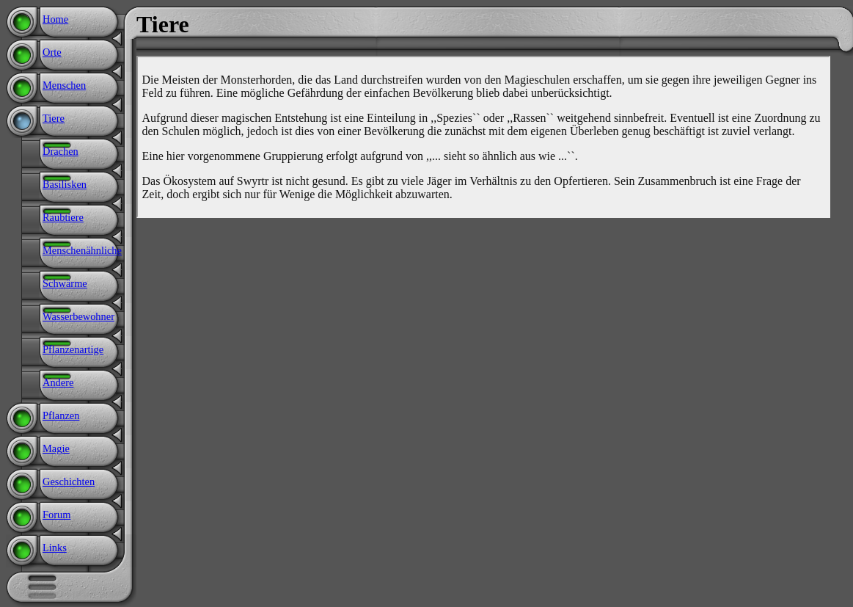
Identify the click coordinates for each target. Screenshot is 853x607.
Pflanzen (61, 415)
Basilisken (65, 184)
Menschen (64, 85)
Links (55, 547)
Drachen (60, 151)
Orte (52, 52)
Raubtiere (63, 217)
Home (55, 19)
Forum (56, 514)
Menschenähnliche (82, 250)
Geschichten (69, 481)
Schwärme (65, 283)
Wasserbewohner (78, 316)
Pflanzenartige (73, 349)
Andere (58, 382)
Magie (56, 448)
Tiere (54, 118)
